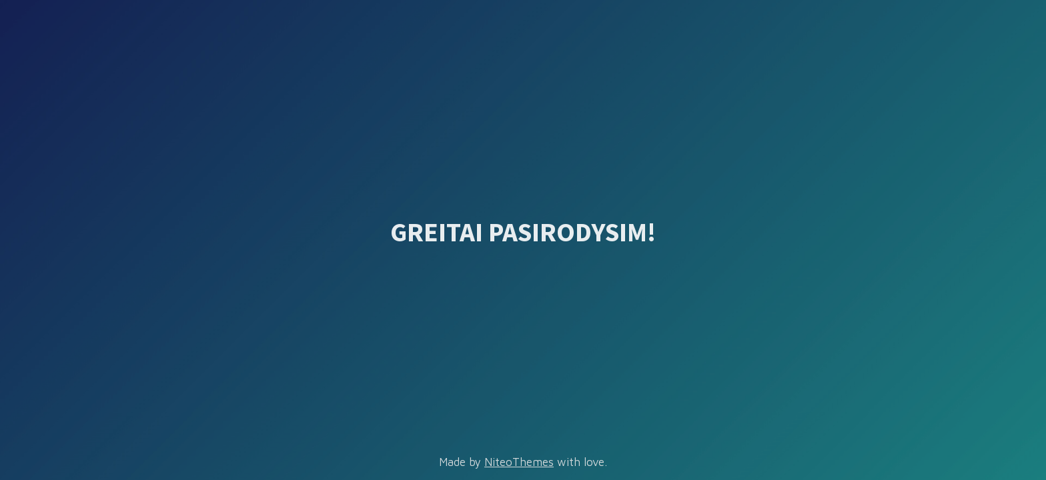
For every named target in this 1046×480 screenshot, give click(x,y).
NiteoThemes (519, 462)
